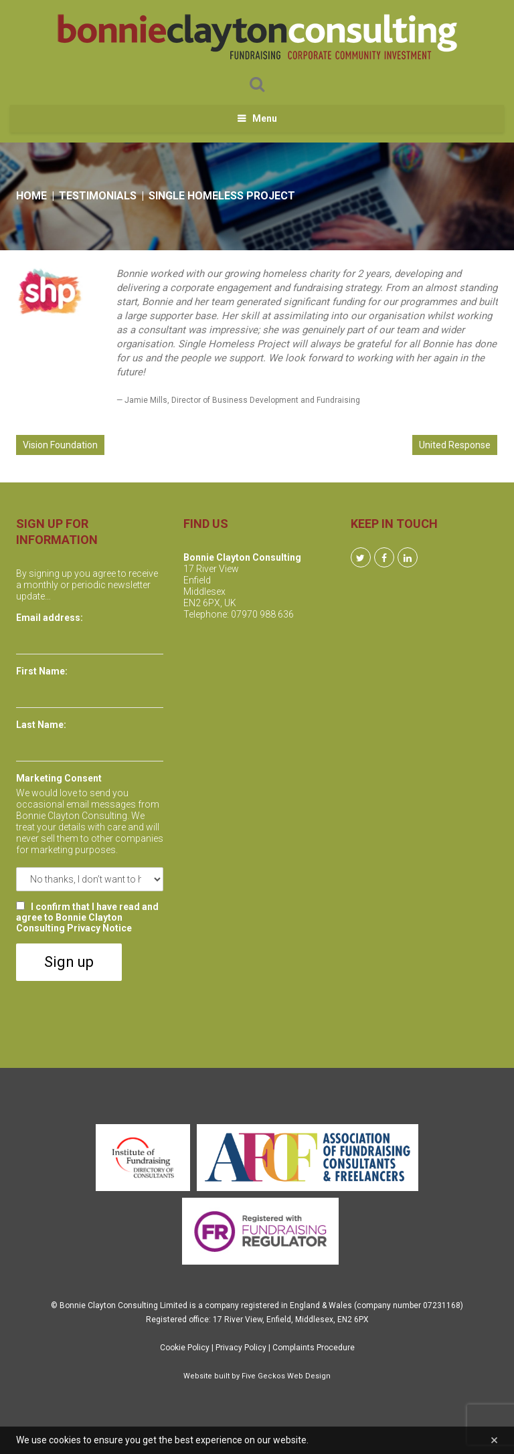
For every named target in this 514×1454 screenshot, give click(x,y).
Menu (264, 118)
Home (31, 195)
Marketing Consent (59, 778)
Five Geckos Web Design (286, 1376)
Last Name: (41, 724)
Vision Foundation (60, 445)
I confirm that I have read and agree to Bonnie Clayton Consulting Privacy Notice (87, 917)
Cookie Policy (184, 1347)
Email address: (49, 617)
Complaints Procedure (313, 1347)
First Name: (42, 671)
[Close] (494, 1440)
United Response (455, 445)
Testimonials (98, 195)
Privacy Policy (241, 1347)
